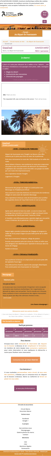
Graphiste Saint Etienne (29, 454)
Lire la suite (7, 298)
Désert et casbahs (26, 314)
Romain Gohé (18, 454)
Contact (25, 434)
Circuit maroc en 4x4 (17, 41)
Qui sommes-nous (25, 428)
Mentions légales (25, 446)
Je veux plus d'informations (25, 388)
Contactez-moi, (25, 360)
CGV (25, 442)
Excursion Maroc (25, 411)
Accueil (5, 41)
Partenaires (25, 448)
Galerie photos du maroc (25, 432)
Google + (26, 421)
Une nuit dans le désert (11, 314)
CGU (25, 444)
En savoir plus (39, 5)
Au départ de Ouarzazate (35, 41)
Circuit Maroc (25, 409)
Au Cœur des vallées (16, 316)
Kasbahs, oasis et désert (32, 316)
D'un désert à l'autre (41, 314)
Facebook (25, 418)
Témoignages (25, 430)
